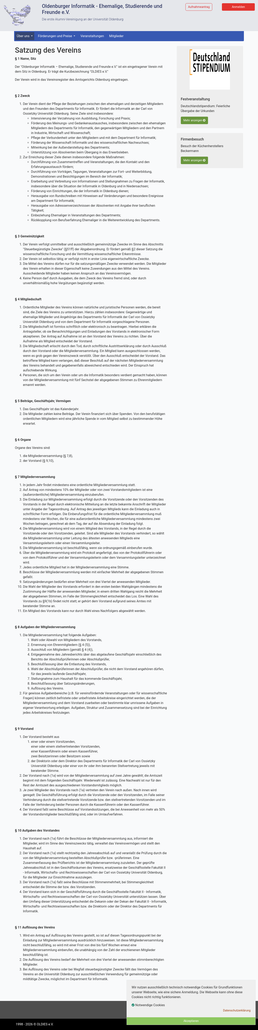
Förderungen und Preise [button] (55, 36)
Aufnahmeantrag (199, 7)
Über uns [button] (23, 36)
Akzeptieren (191, 1021)
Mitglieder (116, 36)
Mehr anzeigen (194, 120)
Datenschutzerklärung (237, 1010)
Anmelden (238, 7)
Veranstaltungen (92, 36)
